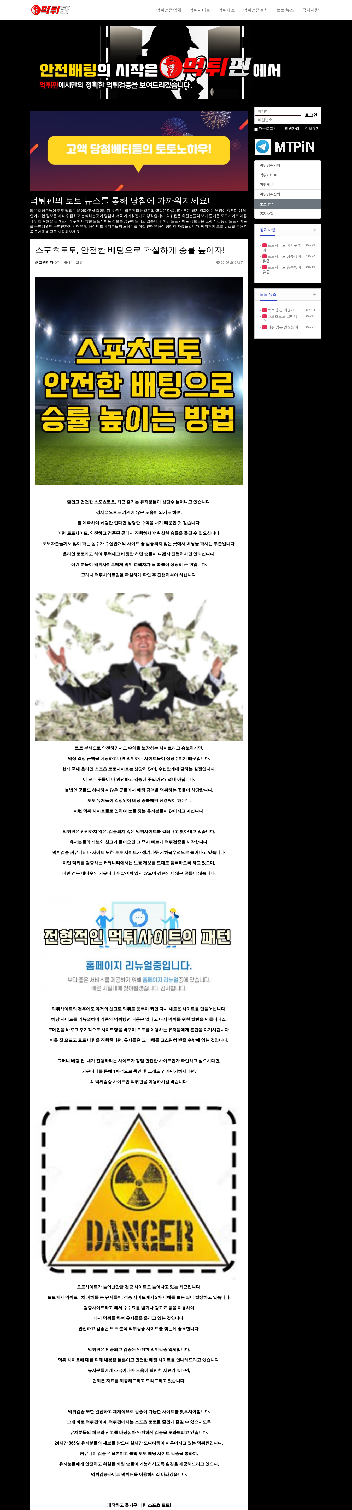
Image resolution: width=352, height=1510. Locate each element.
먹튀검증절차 (255, 10)
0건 (57, 262)
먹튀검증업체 (168, 10)
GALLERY (187, 1467)
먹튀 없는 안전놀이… (284, 327)
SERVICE (112, 1461)
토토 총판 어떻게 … (282, 310)
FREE (183, 1461)
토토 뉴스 (285, 10)
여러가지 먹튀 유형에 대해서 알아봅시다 (90, 1346)
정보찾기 (312, 128)
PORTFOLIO (114, 1472)
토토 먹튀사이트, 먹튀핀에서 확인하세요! (91, 1334)
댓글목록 (44, 1368)
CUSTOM (112, 1477)
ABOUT (111, 1456)
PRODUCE (113, 1467)
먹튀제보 (226, 10)
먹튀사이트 (199, 10)
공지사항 (310, 10)
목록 (233, 1317)
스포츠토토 (104, 411)
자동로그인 (268, 128)
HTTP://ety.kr (190, 1503)
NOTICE (186, 1456)
